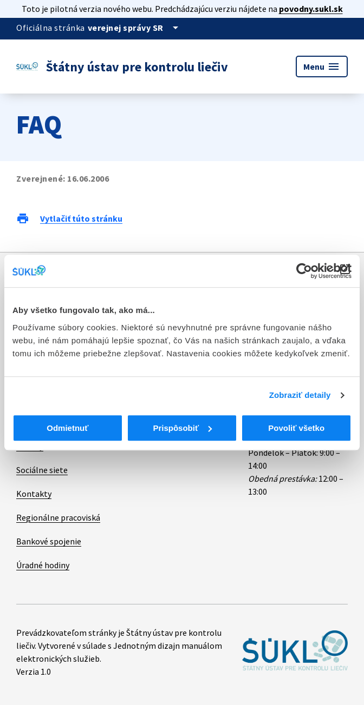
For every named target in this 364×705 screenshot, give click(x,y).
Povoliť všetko (296, 428)
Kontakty (33, 493)
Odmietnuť (67, 428)
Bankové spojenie (48, 541)
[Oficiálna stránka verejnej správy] (135, 27)
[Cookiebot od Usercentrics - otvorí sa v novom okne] (304, 271)
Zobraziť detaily (300, 395)
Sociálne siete (42, 469)
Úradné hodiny (42, 565)
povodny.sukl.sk (311, 8)
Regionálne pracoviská (58, 517)
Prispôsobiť (182, 428)
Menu (321, 66)
